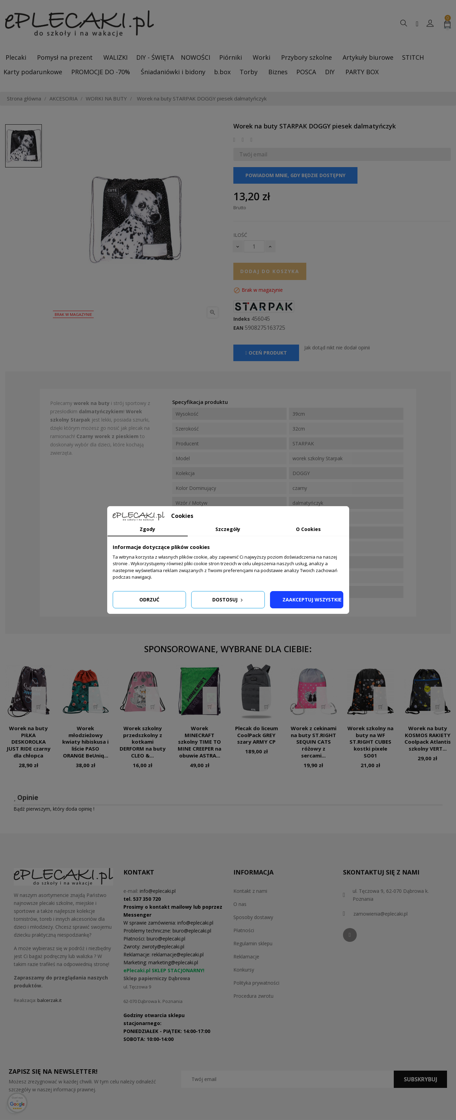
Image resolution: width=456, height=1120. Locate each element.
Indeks (241, 319)
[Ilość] (254, 246)
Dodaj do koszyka (269, 271)
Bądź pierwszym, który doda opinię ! (53, 808)
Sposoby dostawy (253, 917)
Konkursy (243, 969)
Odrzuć (149, 599)
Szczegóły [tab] (227, 529)
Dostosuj (228, 599)
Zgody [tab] (147, 529)
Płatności (243, 930)
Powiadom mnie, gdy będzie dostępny (295, 175)
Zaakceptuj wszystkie (312, 599)
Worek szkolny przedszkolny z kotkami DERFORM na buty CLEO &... (143, 742)
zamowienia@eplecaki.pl (380, 913)
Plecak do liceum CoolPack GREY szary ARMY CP (256, 735)
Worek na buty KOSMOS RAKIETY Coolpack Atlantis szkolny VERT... (427, 738)
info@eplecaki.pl (158, 891)
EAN (238, 328)
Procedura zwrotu (253, 996)
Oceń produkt (266, 352)
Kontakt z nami (250, 891)
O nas (239, 904)
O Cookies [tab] (308, 529)
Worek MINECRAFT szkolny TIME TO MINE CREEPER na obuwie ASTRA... (199, 742)
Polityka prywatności (256, 982)
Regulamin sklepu (252, 943)
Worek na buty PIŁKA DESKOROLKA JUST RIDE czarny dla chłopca (28, 742)
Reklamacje (246, 956)
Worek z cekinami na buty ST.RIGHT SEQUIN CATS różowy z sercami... (313, 742)
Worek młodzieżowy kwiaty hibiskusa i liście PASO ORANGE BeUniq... (85, 742)
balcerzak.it (49, 1000)
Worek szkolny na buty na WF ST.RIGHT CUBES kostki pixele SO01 (370, 742)
